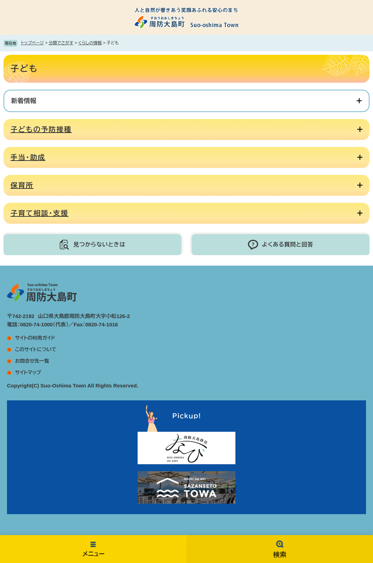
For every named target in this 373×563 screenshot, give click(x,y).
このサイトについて (35, 349)
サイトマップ (28, 372)
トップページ (32, 42)
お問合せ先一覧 (32, 361)
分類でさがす (61, 42)
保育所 (22, 185)
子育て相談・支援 (39, 213)
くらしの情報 (90, 42)
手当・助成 (27, 157)
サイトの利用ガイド (35, 338)
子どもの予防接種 (41, 129)
